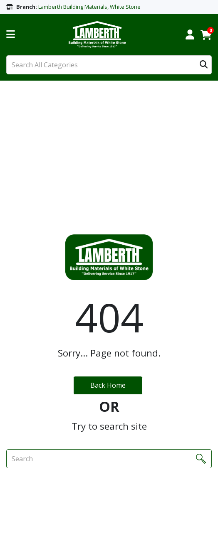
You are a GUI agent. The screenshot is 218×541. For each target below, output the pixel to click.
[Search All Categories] (109, 64)
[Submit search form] (204, 65)
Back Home (108, 385)
